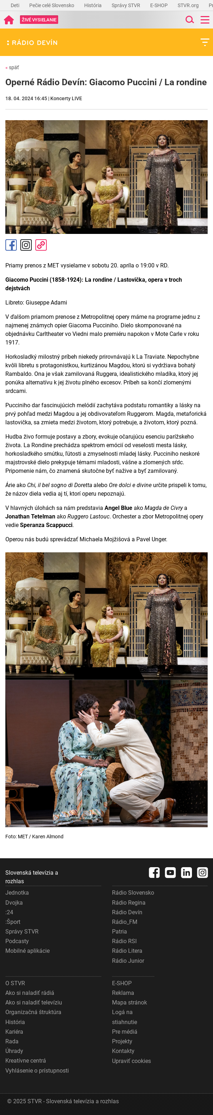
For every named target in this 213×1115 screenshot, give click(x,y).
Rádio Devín (127, 912)
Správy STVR (126, 5)
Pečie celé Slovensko (52, 5)
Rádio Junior (128, 960)
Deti (15, 5)
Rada (12, 1041)
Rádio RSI (124, 941)
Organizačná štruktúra (33, 1012)
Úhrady (14, 1051)
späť (12, 67)
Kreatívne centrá (25, 1060)
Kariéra (14, 1031)
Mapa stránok (129, 1002)
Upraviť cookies (131, 1061)
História (93, 5)
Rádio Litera (127, 950)
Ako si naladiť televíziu (33, 1002)
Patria (119, 931)
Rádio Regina (129, 902)
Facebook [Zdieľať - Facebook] (11, 245)
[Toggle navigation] (205, 20)
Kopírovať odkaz (41, 245)
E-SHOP (159, 5)
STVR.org (189, 5)
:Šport (12, 922)
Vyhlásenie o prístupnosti (37, 1070)
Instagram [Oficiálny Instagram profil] (26, 245)
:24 (9, 912)
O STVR (15, 983)
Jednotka (17, 892)
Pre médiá (124, 1031)
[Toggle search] (189, 20)
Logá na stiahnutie (124, 1017)
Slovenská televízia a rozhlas (31, 877)
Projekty (122, 1041)
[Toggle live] (39, 20)
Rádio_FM (124, 922)
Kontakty (123, 1051)
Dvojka (14, 902)
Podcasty (17, 941)
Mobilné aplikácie (27, 950)
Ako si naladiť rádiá (29, 992)
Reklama (123, 992)
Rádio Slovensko (133, 892)
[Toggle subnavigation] (205, 42)
